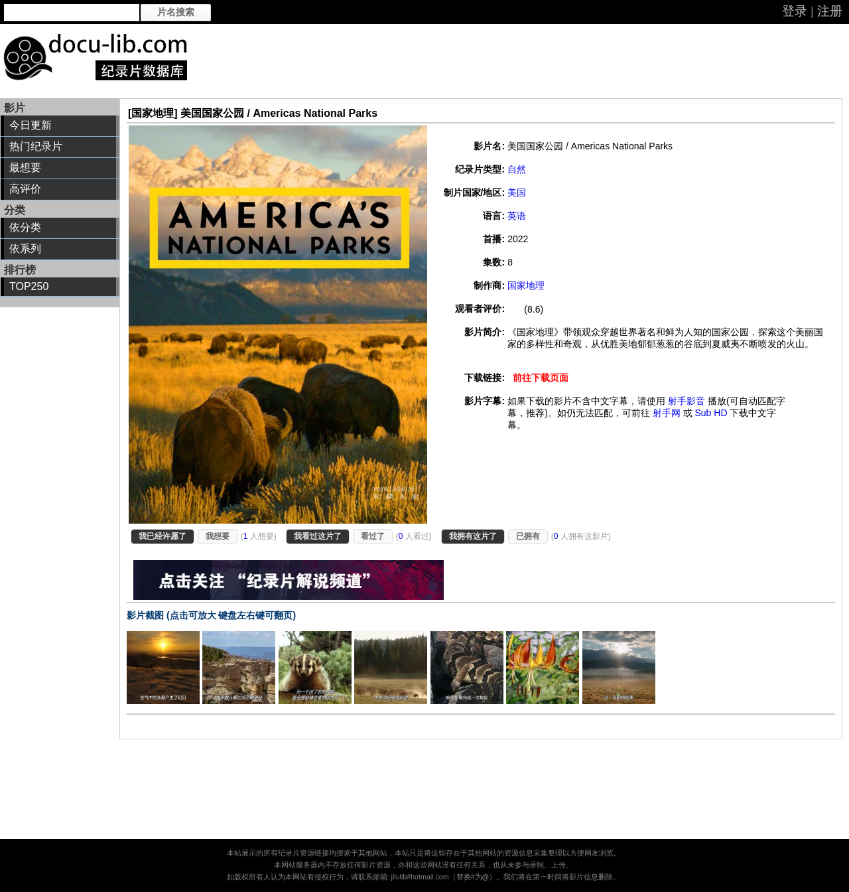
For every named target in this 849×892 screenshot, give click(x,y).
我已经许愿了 (162, 536)
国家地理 (526, 285)
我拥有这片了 (473, 536)
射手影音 (686, 401)
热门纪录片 (35, 146)
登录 (794, 11)
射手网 (667, 413)
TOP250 (28, 286)
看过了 (373, 536)
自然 (516, 169)
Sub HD (710, 413)
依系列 (25, 248)
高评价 (25, 188)
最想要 (25, 167)
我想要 (217, 536)
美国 (516, 192)
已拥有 (528, 536)
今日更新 (30, 125)
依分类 (25, 227)
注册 (829, 11)
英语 (516, 215)
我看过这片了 (318, 536)
